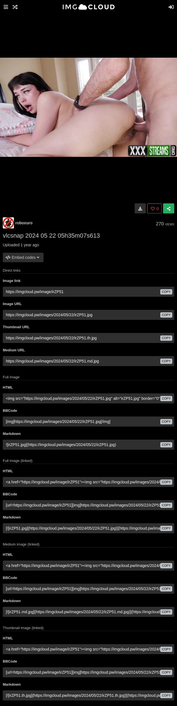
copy (166, 291)
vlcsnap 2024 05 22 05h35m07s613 (51, 235)
